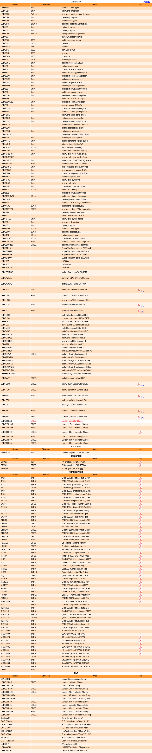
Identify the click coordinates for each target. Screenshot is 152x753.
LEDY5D (4, 27)
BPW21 (3, 462)
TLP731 (4, 621)
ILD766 (3, 569)
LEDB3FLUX (6, 251)
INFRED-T (5, 452)
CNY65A (4, 536)
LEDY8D (4, 225)
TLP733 (4, 624)
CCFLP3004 (6, 728)
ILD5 (2, 559)
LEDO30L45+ (6, 443)
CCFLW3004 (6, 731)
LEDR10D (5, 228)
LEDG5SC (5, 121)
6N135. (3, 504)
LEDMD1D (5, 410)
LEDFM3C (5, 328)
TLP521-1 (4, 608)
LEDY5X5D (5, 134)
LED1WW (4, 261)
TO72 (33, 527)
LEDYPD (4, 33)
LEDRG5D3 (5, 219)
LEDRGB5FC (6, 154)
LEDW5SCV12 (7, 160)
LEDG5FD (5, 176)
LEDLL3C (4, 405)
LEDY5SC (5, 131)
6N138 (3, 514)
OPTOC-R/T (6, 679)
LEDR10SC (5, 202)
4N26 (3, 481)
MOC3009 (5, 634)
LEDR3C (4, 69)
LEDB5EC (5, 98)
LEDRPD (4, 14)
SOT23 (34, 43)
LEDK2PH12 (6, 341)
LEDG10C (5, 232)
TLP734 (4, 627)
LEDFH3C (5, 318)
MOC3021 (5, 640)
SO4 (33, 588)
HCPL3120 (5, 549)
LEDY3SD (5, 85)
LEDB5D (4, 89)
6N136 (3, 507)
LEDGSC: (4, 43)
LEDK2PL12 (6, 344)
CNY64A (4, 530)
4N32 (3, 484)
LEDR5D (4, 7)
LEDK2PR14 (6, 351)
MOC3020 (5, 637)
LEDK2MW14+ (7, 364)
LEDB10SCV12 (7, 196)
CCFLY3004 (5, 734)
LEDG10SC (5, 199)
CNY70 (3, 670)
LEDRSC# (5, 56)
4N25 (3, 478)
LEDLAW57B (6, 278)
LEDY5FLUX (6, 258)
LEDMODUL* (6, 747)
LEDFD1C (5, 384)
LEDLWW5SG (6, 272)
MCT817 (4, 585)
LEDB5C (4, 92)
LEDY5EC (5, 128)
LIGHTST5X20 (7, 741)
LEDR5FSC (5, 170)
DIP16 (34, 572)
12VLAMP (5, 718)
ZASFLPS (5, 737)
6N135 (3, 501)
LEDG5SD (5, 118)
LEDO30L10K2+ (7, 698)
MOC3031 (5, 647)
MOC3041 (5, 650)
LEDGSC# (5, 46)
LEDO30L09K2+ (7, 695)
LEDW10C (5, 206)
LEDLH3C (5, 300)
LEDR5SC (5, 111)
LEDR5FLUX (6, 254)
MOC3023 (5, 644)
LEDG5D (4, 17)
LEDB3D (4, 72)
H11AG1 (4, 543)
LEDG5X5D (5, 124)
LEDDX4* (4, 744)
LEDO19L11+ (6, 685)
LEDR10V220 (6, 209)
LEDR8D (4, 222)
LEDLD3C (5, 295)
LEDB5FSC (5, 167)
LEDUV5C (5, 144)
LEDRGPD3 (5, 186)
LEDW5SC (5, 137)
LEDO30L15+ (6, 436)
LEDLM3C (5, 305)
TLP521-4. (5, 618)
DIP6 (33, 478)
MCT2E (3, 579)
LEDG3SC (5, 63)
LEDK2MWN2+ (7, 367)
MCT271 (4, 582)
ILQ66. (3, 575)
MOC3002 (5, 631)
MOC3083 (5, 663)
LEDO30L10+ (6, 432)
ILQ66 (3, 572)
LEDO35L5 (5, 715)
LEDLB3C (5, 290)
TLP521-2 (4, 611)
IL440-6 (3, 556)
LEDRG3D (5, 180)
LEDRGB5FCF (7, 157)
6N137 (3, 510)
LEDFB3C (5, 315)
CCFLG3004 (6, 724)
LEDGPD (4, 24)
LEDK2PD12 (6, 338)
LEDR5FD (5, 173)
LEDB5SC (5, 95)
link (142, 291)
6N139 (3, 517)
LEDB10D (5, 193)
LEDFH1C (5, 390)
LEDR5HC (5, 115)
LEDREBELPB (7, 370)
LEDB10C (5, 189)
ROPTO (4, 468)
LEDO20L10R (6, 427)
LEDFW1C (5, 396)
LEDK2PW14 (6, 354)
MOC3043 (5, 653)
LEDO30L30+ (6, 440)
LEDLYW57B (6, 284)
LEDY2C (4, 215)
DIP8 (33, 501)
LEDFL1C (4, 321)
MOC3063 (5, 660)
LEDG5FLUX (6, 248)
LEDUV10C (5, 147)
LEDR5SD (5, 108)
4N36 (3, 494)
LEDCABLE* (6, 750)
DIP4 (33, 585)
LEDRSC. (4, 53)
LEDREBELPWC (8, 373)
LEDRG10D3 (6, 238)
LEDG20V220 (6, 245)
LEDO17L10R (6, 424)
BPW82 (3, 465)
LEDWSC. (5, 59)
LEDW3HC (5, 82)
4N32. (3, 488)
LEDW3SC (5, 79)
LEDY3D (4, 30)
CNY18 (3, 527)
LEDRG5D (5, 183)
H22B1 (3, 546)
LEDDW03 (5, 378)
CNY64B (4, 533)
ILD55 (3, 562)
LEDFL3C (4, 325)
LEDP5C (4, 105)
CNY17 (3, 520)
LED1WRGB (6, 267)
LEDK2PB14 (6, 334)
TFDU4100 (5, 601)
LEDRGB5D (5, 150)
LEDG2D (4, 212)
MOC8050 (5, 666)
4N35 (3, 491)
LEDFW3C (5, 331)
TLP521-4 (4, 614)
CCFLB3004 (6, 721)
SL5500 (4, 598)
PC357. (3, 588)
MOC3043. (5, 657)
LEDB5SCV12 (6, 102)
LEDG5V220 (6, 163)
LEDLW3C (5, 310)
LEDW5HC (5, 141)
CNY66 (3, 540)
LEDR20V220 (6, 241)
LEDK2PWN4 (6, 357)
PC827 (3, 592)
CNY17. (4, 523)
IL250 (3, 553)
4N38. (3, 497)
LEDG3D (4, 20)
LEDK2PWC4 (6, 360)
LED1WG (4, 264)
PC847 (3, 595)
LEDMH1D (5, 416)
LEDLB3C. (5, 400)
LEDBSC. (4, 40)
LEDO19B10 (6, 421)
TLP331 (4, 605)
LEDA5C (4, 37)
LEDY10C (5, 235)
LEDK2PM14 (6, 347)
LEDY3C (4, 66)
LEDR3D (4, 11)
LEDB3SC (5, 76)
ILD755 (3, 566)
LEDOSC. (4, 50)
